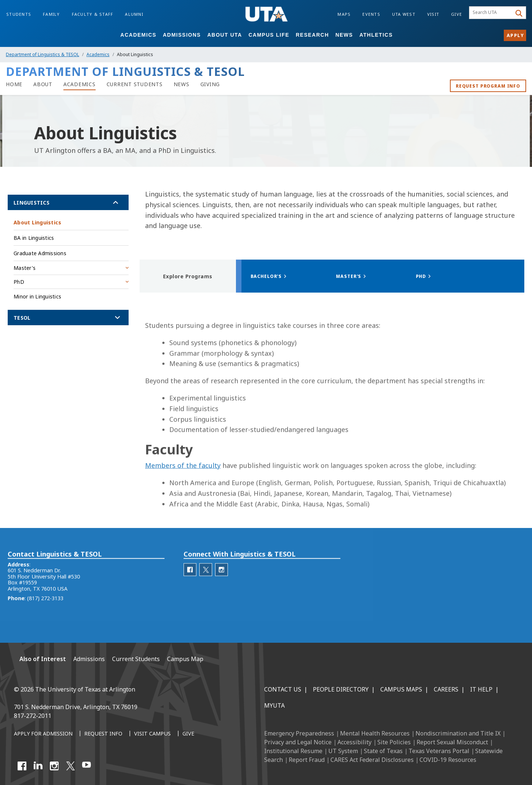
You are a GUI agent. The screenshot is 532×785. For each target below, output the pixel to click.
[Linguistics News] (181, 84)
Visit (433, 14)
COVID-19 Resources (448, 760)
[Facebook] (22, 766)
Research (312, 35)
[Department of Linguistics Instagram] (221, 584)
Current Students (136, 659)
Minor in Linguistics (37, 296)
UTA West (403, 14)
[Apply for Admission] (43, 734)
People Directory (341, 689)
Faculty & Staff (93, 14)
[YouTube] (86, 766)
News (344, 35)
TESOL (22, 317)
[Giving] (210, 84)
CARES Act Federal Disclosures (372, 760)
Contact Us (282, 689)
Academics (138, 35)
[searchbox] (491, 13)
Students (18, 14)
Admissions (182, 35)
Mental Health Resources (375, 733)
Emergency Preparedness (299, 733)
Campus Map (185, 659)
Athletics (376, 35)
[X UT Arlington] (70, 766)
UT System (343, 751)
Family (51, 14)
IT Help (481, 689)
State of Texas (383, 751)
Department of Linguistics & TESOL (42, 54)
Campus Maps (401, 689)
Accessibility (354, 742)
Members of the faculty (183, 492)
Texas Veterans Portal (439, 751)
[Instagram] (54, 766)
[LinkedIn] (38, 766)
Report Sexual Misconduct (452, 742)
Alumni (134, 14)
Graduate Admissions (40, 253)
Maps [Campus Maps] (344, 14)
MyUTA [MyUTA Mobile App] (274, 705)
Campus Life (268, 35)
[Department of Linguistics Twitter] (205, 584)
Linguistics (31, 202)
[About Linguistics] (42, 84)
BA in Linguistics (34, 237)
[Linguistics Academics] (79, 84)
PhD (19, 281)
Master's (25, 267)
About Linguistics (37, 222)
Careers (446, 689)
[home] (14, 84)
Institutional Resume (293, 751)
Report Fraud (307, 760)
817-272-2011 (32, 716)
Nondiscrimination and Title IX (457, 733)
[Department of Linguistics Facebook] (190, 584)
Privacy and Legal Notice (298, 742)
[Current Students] (135, 84)
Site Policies (394, 742)
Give (456, 14)
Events (371, 14)
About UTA (224, 35)
